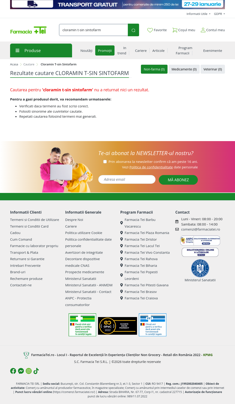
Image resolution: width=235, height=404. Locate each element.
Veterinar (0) (213, 69)
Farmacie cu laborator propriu (34, 245)
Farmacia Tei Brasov (138, 291)
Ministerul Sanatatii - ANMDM (88, 285)
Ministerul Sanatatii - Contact (88, 291)
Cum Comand (21, 239)
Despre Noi (74, 219)
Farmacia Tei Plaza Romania (144, 232)
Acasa (14, 64)
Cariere (71, 226)
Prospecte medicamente (84, 272)
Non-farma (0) (154, 69)
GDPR (218, 14)
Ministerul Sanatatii (80, 278)
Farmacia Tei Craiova (139, 298)
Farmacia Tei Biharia (138, 265)
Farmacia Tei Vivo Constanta (145, 252)
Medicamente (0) (183, 69)
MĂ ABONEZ (178, 179)
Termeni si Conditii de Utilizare (34, 219)
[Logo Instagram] (29, 371)
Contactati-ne (21, 285)
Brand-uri (17, 272)
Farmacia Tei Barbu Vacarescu (138, 222)
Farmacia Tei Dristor (138, 239)
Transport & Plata (24, 252)
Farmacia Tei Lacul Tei (140, 245)
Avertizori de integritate (84, 252)
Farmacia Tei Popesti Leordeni (139, 275)
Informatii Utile (197, 14)
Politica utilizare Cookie (83, 232)
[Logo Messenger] (21, 371)
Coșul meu (183, 29)
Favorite (157, 30)
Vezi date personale (160, 167)
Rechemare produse (26, 278)
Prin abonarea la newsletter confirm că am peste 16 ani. (153, 161)
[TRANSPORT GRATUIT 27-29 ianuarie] (117, 4)
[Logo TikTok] (36, 371)
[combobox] (93, 30)
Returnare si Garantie (27, 258)
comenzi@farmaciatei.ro (200, 229)
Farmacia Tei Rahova (139, 258)
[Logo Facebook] (13, 371)
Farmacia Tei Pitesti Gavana (144, 285)
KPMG (208, 355)
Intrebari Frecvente (25, 265)
